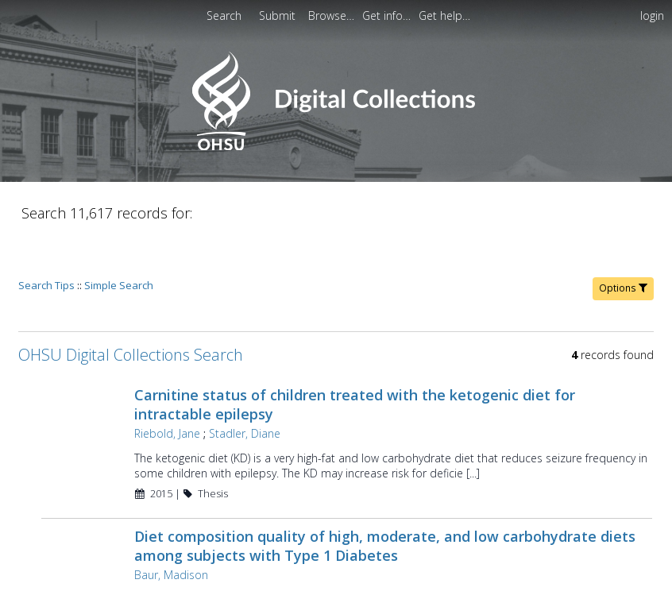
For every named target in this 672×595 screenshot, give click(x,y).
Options (623, 242)
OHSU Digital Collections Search (130, 309)
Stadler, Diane (243, 388)
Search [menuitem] (224, 15)
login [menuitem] (652, 15)
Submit (279, 15)
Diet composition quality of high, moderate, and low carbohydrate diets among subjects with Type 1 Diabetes (383, 500)
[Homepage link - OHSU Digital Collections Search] (335, 146)
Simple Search (118, 240)
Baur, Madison (170, 529)
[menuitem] (333, 15)
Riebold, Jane (166, 388)
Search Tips (46, 240)
